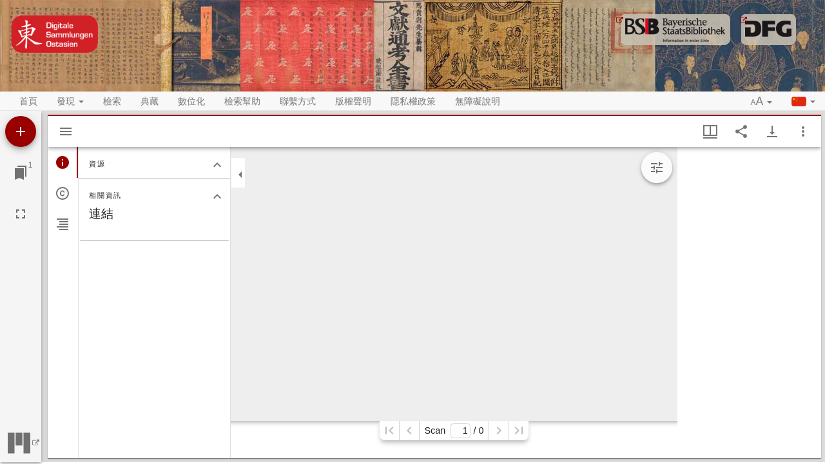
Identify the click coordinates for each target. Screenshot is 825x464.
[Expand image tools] (656, 167)
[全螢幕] (20, 213)
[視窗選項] (803, 131)
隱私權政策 (413, 101)
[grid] (749, 302)
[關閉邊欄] (240, 174)
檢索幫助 (242, 101)
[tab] (63, 162)
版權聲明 (353, 101)
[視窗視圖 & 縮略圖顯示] (710, 131)
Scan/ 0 (453, 430)
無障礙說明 (477, 101)
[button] (761, 102)
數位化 (191, 101)
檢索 (112, 101)
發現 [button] (70, 101)
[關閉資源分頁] (217, 165)
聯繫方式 (298, 101)
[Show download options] (772, 131)
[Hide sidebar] (65, 131)
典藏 (150, 101)
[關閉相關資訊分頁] (217, 196)
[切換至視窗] (20, 172)
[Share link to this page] (741, 131)
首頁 (28, 101)
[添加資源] (20, 131)
